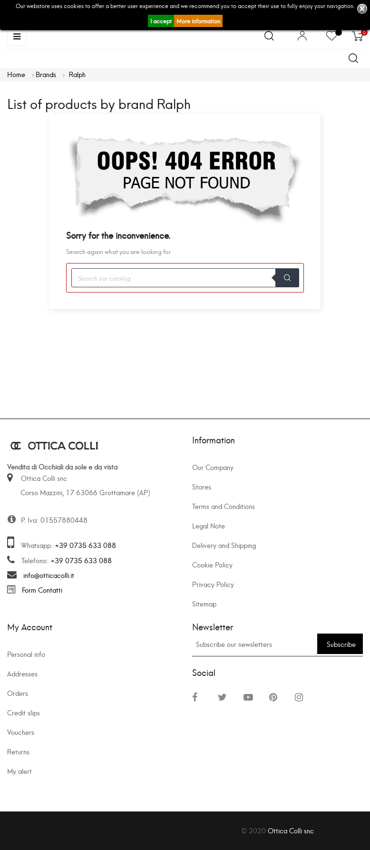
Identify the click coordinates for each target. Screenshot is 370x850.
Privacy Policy (213, 583)
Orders (17, 692)
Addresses (22, 673)
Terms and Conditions (223, 505)
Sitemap (204, 603)
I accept (161, 20)
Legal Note (208, 525)
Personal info (26, 653)
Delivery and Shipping (224, 544)
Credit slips (23, 712)
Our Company (213, 466)
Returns (18, 751)
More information (198, 20)
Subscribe (341, 643)
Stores (201, 486)
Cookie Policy (212, 564)
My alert (19, 770)
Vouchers (20, 731)
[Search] (185, 277)
